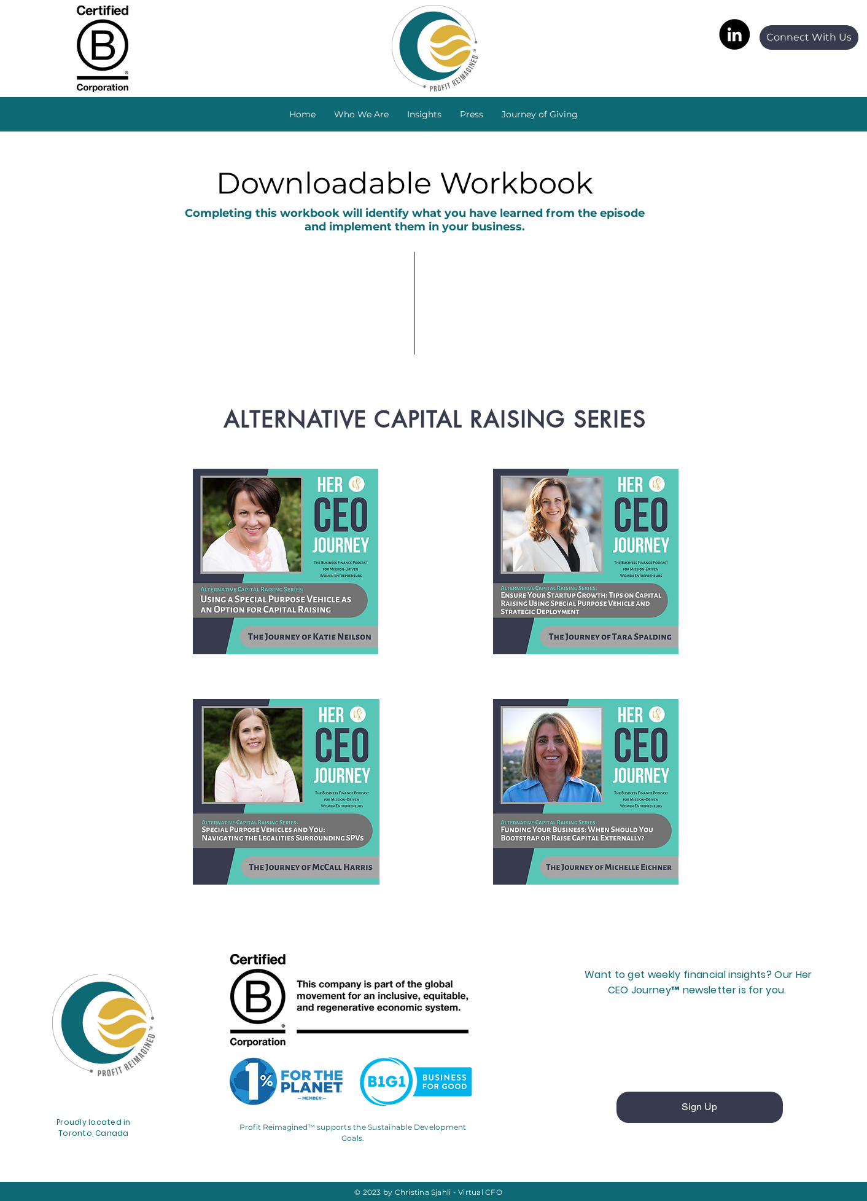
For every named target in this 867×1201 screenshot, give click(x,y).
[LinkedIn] (734, 34)
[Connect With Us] (809, 37)
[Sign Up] (699, 1107)
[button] (424, 114)
